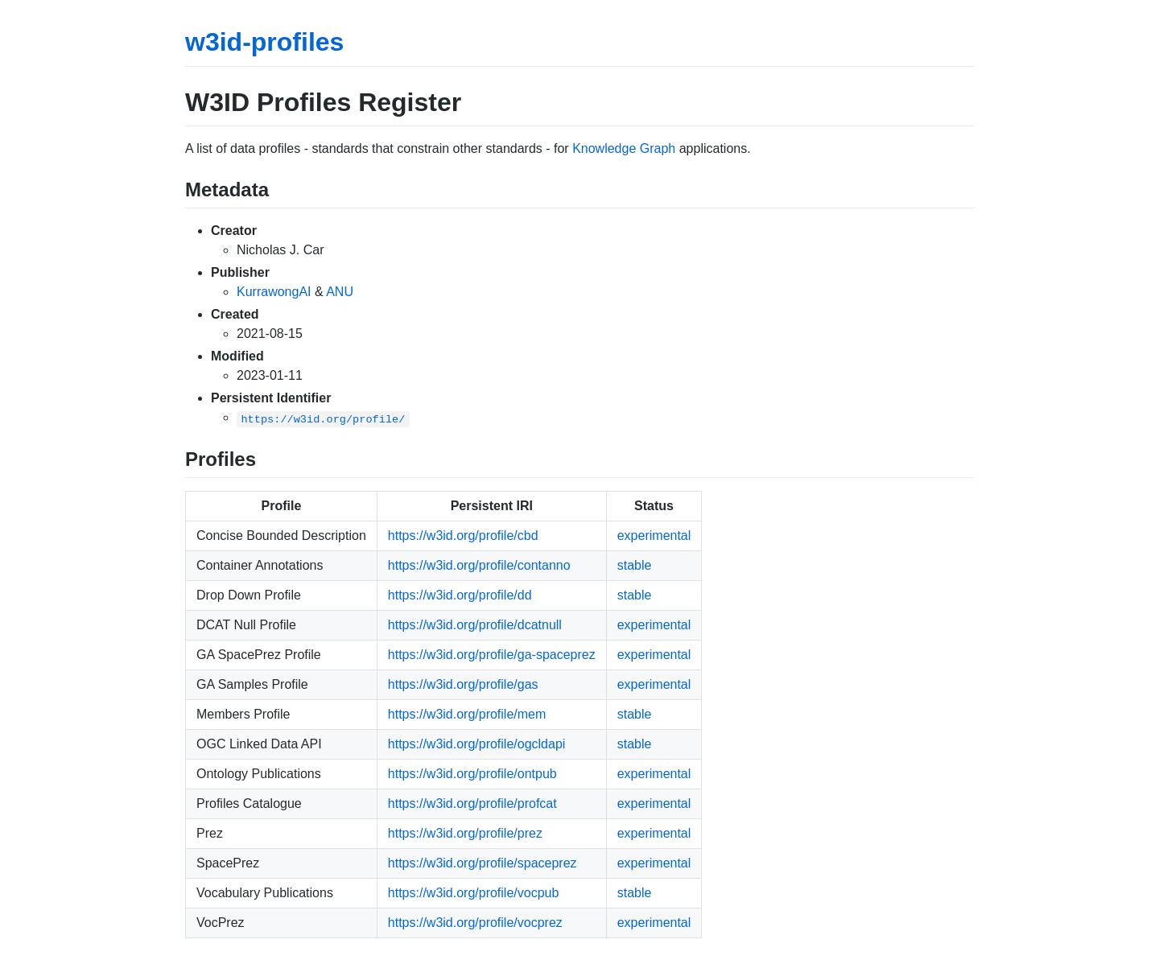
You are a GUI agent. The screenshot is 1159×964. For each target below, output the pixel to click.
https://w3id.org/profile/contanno (479, 565)
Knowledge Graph (623, 148)
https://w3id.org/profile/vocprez (475, 922)
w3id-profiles (264, 41)
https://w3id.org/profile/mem (467, 714)
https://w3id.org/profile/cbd (463, 535)
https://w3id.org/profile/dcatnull (475, 625)
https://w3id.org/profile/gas (463, 684)
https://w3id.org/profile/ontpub (472, 774)
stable (634, 565)
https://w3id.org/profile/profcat (472, 803)
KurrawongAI (274, 292)
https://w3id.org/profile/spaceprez (482, 863)
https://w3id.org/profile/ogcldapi (477, 744)
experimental (654, 535)
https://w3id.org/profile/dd (460, 595)
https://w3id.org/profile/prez (465, 833)
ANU (339, 292)
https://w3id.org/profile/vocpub (473, 893)
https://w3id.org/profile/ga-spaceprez (492, 654)
